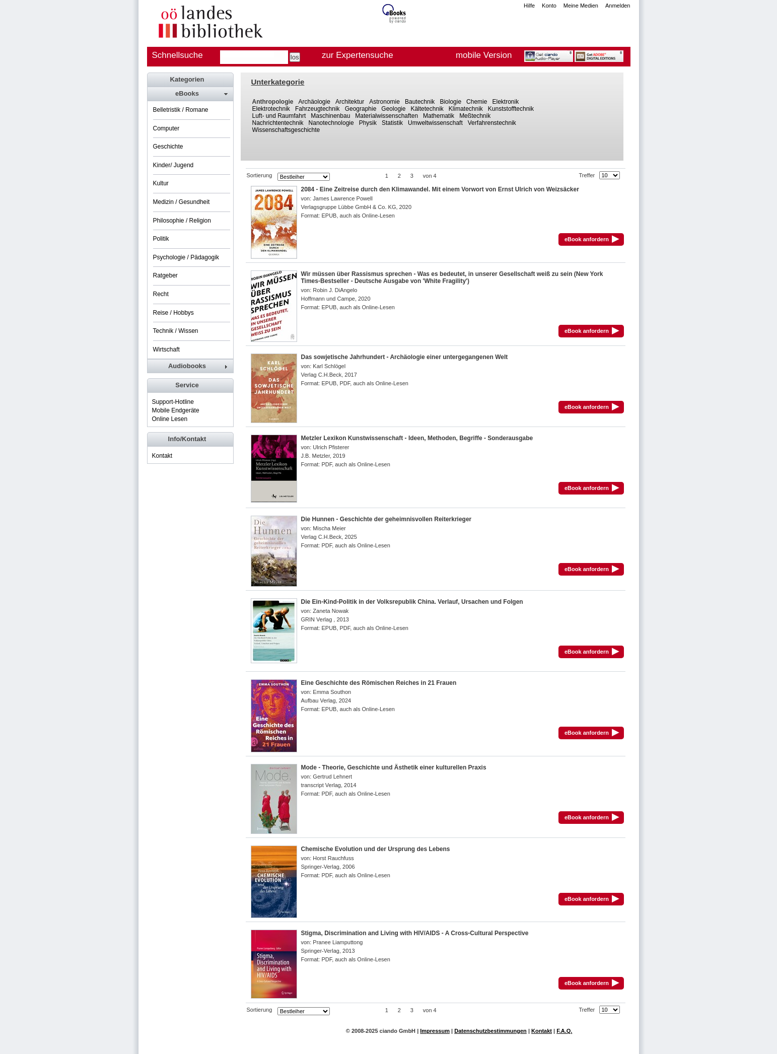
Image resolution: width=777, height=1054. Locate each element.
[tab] (190, 94)
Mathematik (438, 115)
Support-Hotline (173, 401)
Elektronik (505, 101)
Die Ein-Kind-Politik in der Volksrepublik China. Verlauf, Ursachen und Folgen (412, 601)
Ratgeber (165, 275)
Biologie (450, 101)
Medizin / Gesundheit (181, 201)
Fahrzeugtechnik (317, 108)
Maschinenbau (330, 115)
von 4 (430, 176)
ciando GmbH (398, 1031)
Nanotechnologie (331, 122)
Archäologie (314, 101)
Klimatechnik (466, 108)
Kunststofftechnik (511, 108)
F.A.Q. (564, 1031)
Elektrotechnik (271, 108)
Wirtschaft (166, 349)
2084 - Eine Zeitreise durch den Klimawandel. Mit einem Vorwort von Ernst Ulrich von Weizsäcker (440, 189)
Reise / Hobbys (173, 312)
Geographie (361, 108)
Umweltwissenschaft (435, 122)
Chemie (476, 101)
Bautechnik (420, 101)
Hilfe (529, 6)
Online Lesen (170, 419)
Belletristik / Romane (180, 109)
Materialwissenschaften (386, 115)
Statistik (392, 122)
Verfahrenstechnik (492, 122)
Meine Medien (580, 6)
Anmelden (617, 6)
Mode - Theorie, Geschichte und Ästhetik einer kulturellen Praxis (393, 767)
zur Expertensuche (357, 55)
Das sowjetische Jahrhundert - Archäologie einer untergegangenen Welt (404, 357)
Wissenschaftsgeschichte (286, 129)
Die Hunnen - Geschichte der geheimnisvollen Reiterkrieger (386, 519)
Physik (368, 122)
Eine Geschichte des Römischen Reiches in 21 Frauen (379, 682)
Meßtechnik (474, 115)
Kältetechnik (426, 108)
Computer (166, 128)
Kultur (161, 183)
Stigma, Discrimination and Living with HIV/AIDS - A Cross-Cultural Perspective (415, 933)
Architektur (349, 101)
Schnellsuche (177, 55)
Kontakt (162, 455)
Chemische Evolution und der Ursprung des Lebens (375, 849)
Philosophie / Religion (182, 220)
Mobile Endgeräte (175, 410)
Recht (161, 294)
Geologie (393, 108)
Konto (549, 6)
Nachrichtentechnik (278, 122)
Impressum (435, 1031)
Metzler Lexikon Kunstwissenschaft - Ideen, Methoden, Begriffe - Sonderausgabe (417, 438)
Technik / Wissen (175, 330)
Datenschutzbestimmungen (490, 1031)
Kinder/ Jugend (173, 165)
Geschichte (168, 146)
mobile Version (484, 55)
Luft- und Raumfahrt (279, 115)
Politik (161, 238)
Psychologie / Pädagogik (186, 257)
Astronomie (384, 101)
